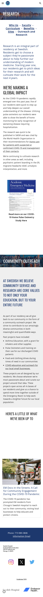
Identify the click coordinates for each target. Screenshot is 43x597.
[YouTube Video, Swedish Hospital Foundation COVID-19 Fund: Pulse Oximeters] (21, 238)
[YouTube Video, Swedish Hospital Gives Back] (21, 440)
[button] (3, 3)
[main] (21, 13)
